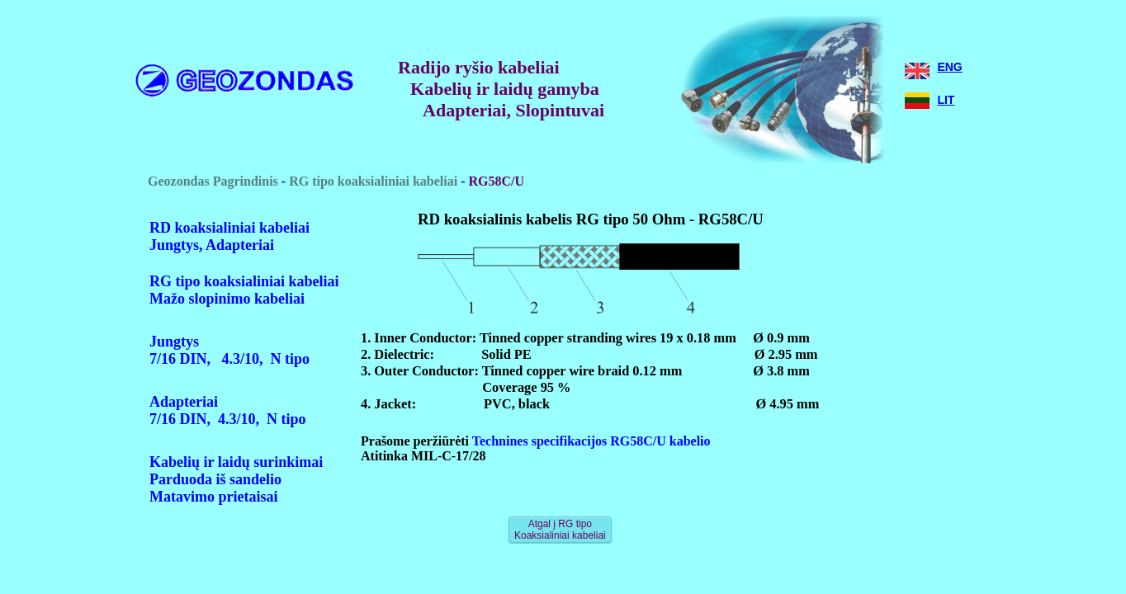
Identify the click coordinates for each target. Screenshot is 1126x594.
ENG (949, 66)
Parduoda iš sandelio (215, 479)
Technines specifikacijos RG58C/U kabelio (589, 441)
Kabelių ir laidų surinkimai (236, 462)
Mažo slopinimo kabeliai (227, 298)
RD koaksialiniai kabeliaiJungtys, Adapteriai (229, 236)
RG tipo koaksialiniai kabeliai (373, 181)
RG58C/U (497, 181)
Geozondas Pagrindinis (213, 181)
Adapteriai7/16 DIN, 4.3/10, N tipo (227, 410)
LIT (945, 99)
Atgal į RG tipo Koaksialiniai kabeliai (560, 529)
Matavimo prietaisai (213, 496)
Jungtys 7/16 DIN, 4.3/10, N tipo (229, 350)
